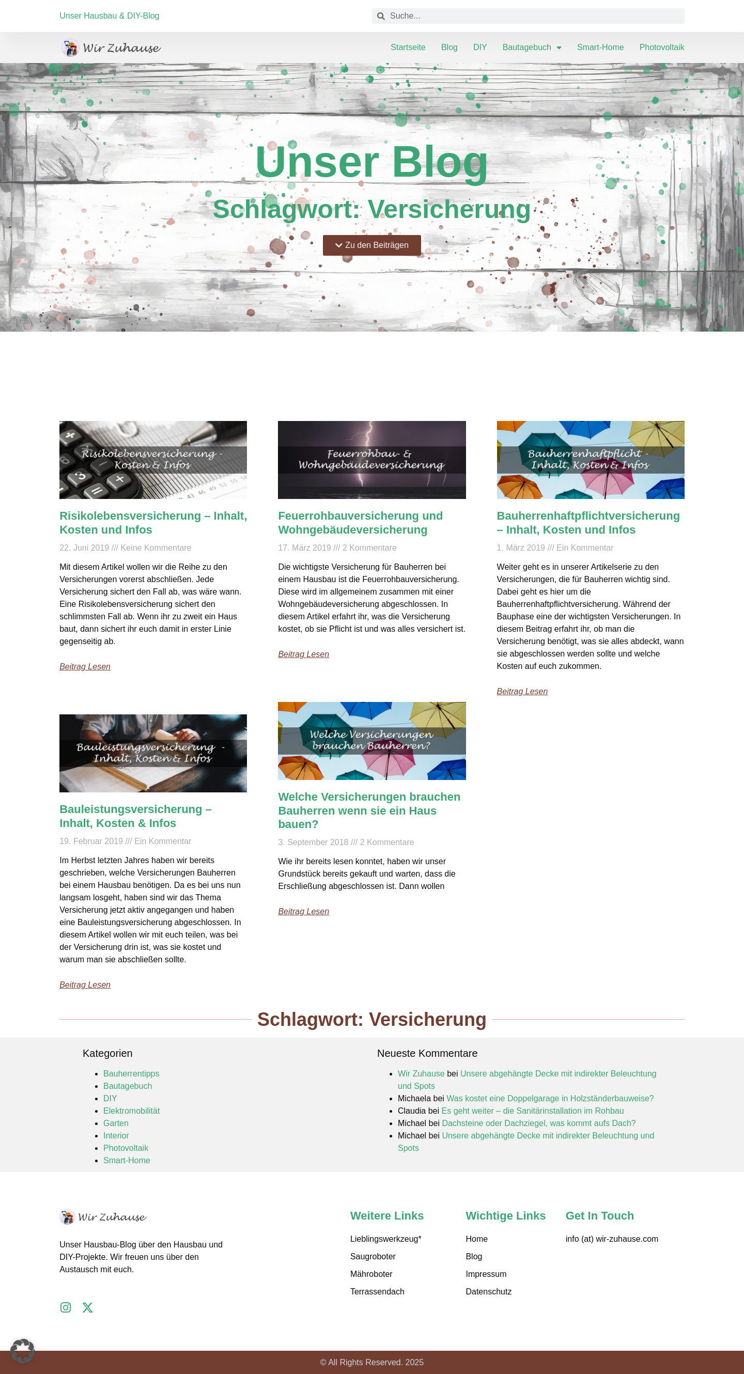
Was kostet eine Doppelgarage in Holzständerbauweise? (550, 1098)
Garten (116, 1123)
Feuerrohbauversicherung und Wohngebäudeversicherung (360, 522)
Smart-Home (600, 47)
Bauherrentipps (131, 1073)
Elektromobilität (131, 1110)
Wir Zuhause (421, 1073)
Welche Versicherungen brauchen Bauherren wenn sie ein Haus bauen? (369, 810)
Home (477, 1239)
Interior (116, 1135)
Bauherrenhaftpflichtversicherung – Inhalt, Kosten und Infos (588, 522)
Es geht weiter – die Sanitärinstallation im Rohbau (533, 1110)
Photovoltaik (662, 47)
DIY (480, 47)
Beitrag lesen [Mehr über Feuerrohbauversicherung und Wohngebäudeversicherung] (303, 654)
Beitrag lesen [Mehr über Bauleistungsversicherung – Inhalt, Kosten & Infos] (85, 984)
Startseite (408, 47)
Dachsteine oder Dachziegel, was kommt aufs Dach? (539, 1123)
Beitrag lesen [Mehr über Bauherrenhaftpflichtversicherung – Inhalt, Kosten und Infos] (522, 691)
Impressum (486, 1274)
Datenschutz (489, 1291)
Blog (449, 47)
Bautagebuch (532, 47)
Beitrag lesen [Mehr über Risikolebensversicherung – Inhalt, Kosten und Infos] (85, 666)
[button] (22, 1351)
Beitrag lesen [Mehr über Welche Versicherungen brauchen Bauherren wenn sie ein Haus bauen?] (303, 911)
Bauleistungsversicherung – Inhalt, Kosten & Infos (135, 816)
